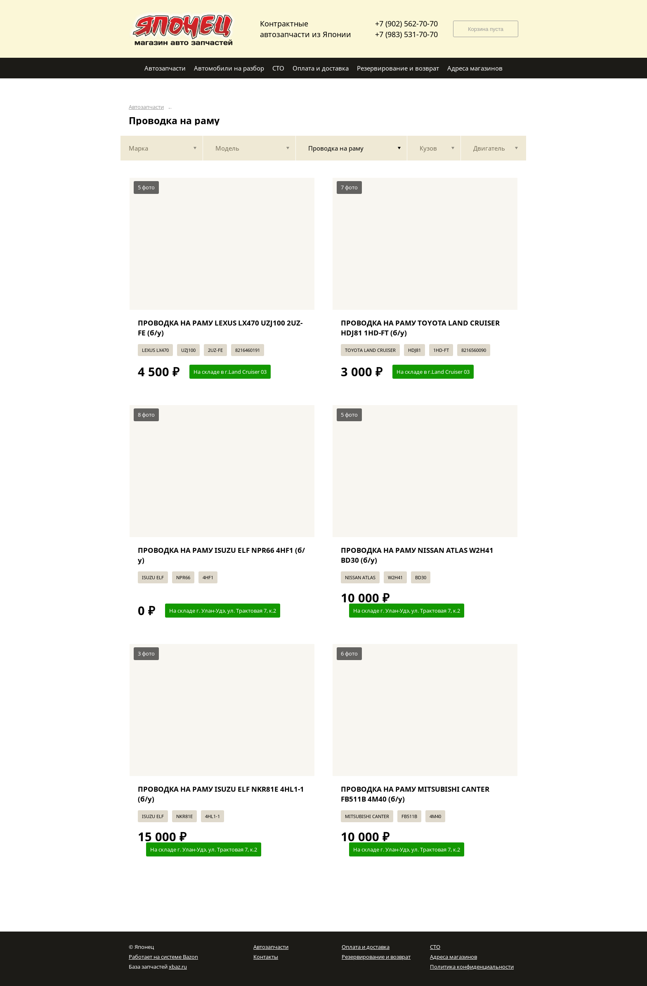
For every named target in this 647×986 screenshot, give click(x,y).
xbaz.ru (178, 966)
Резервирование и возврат (376, 956)
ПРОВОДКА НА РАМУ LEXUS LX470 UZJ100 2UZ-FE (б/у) (220, 327)
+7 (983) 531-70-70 (406, 34)
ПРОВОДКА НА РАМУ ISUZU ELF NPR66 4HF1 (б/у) (221, 555)
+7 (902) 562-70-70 (406, 23)
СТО (435, 947)
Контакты (265, 956)
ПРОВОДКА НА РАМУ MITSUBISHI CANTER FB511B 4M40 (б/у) (415, 794)
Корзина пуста (485, 29)
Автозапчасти (146, 107)
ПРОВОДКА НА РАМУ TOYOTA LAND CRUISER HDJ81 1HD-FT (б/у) (420, 327)
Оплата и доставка (366, 947)
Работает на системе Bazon (163, 956)
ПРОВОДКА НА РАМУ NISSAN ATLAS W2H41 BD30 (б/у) (417, 555)
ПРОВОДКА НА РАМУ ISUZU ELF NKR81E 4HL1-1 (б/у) (221, 794)
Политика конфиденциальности (472, 966)
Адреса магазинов (453, 956)
